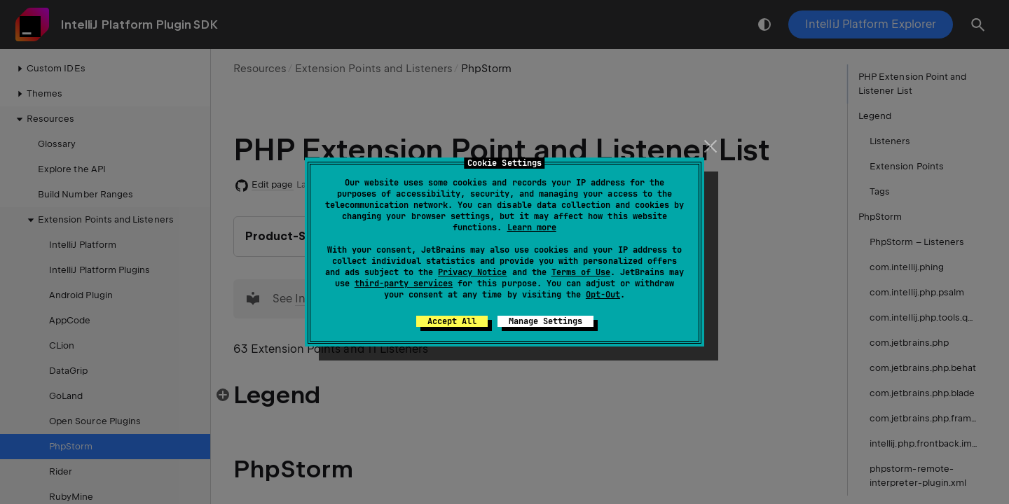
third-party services (404, 283)
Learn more (531, 227)
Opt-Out (603, 294)
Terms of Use (580, 272)
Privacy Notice (472, 272)
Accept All (451, 321)
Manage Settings (545, 321)
